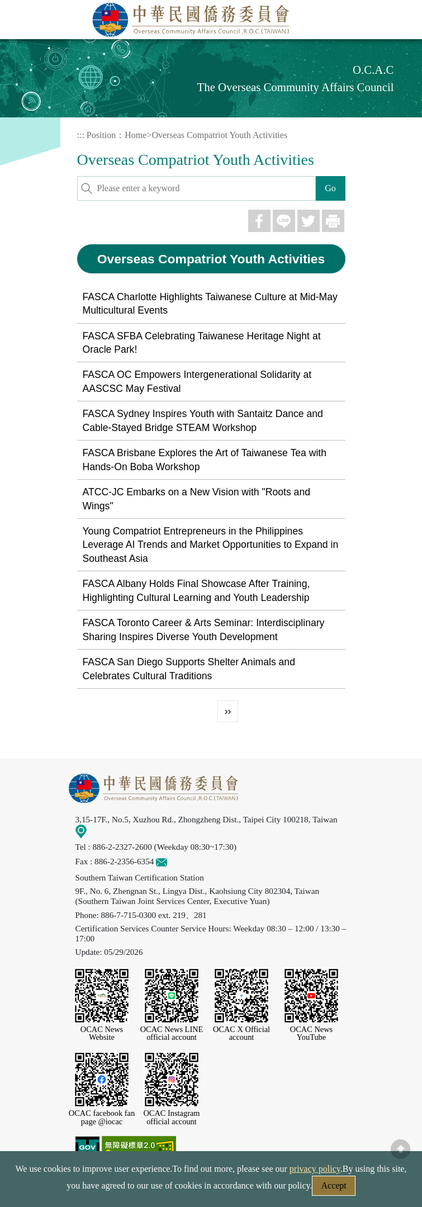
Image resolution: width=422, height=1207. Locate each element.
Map (88, 830)
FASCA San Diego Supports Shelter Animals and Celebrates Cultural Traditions (189, 668)
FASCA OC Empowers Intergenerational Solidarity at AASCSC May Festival (197, 381)
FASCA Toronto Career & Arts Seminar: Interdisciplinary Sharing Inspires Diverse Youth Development (204, 629)
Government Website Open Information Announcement (302, 1189)
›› (228, 711)
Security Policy (47, 1189)
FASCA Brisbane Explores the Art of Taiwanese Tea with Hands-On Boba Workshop (205, 459)
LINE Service (396, 1066)
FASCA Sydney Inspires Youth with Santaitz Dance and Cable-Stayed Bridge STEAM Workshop (203, 420)
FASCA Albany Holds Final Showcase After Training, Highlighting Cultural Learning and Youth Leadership (196, 590)
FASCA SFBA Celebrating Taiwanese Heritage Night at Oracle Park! (202, 342)
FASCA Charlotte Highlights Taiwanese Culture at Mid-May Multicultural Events (210, 303)
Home (135, 135)
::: (80, 135)
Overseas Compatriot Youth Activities (219, 135)
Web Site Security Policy (139, 1189)
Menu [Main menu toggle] (401, 20)
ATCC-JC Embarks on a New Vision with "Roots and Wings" (196, 498)
